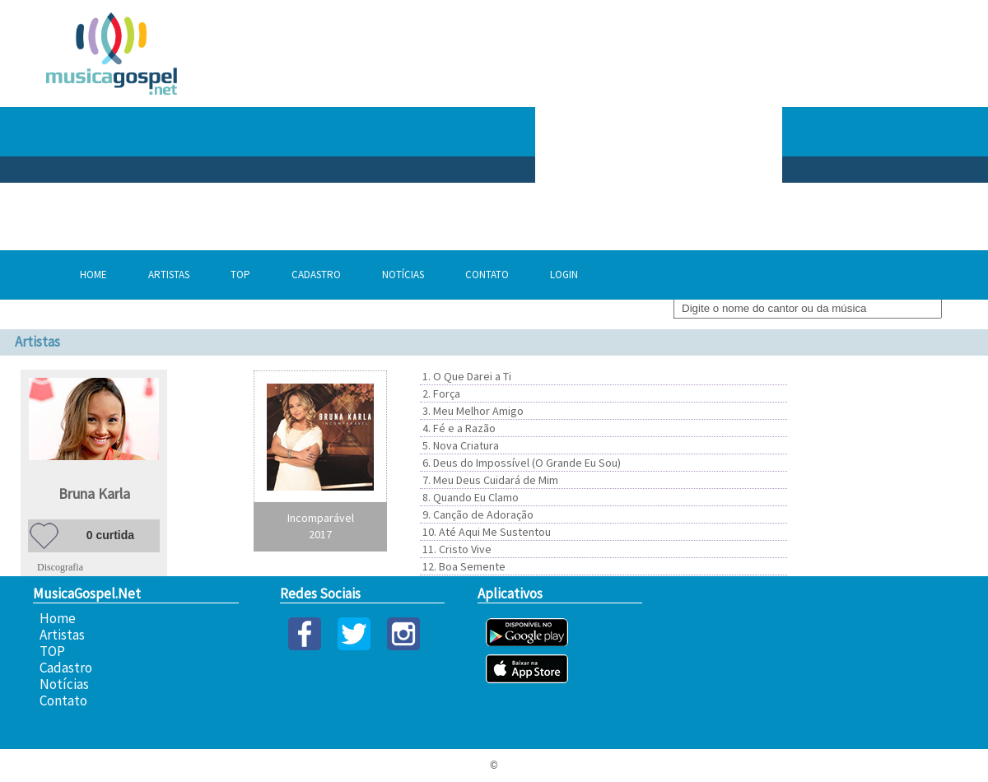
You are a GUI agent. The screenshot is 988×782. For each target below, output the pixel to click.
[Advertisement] (701, 131)
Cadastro (316, 275)
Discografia (60, 567)
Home (93, 275)
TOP (240, 275)
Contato (487, 275)
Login (564, 275)
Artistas (168, 275)
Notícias (403, 275)
